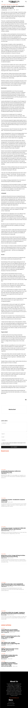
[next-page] (3, 621)
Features (3, 469)
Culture (3, 647)
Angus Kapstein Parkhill (6, 666)
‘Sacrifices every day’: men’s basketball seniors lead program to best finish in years (13, 584)
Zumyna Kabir (4, 502)
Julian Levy (3, 645)
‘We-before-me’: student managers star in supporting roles (10, 643)
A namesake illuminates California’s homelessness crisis (11, 471)
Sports (3, 628)
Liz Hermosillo (4, 638)
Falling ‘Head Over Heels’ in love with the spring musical (9, 649)
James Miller (4, 473)
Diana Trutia (4, 557)
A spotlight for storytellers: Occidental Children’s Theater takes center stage (9, 664)
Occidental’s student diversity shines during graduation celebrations (9, 656)
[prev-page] (2, 621)
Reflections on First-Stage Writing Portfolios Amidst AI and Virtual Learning (13, 556)
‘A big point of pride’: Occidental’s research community (13, 500)
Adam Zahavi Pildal (5, 530)
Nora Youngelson (5, 632)
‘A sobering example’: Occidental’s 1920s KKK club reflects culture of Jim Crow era (13, 528)
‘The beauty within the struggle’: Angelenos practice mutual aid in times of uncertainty (13, 613)
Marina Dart (4, 9)
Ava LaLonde (4, 614)
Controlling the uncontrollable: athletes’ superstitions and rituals (10, 630)
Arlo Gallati (4, 658)
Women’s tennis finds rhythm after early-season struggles (10, 636)
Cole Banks (3, 651)
